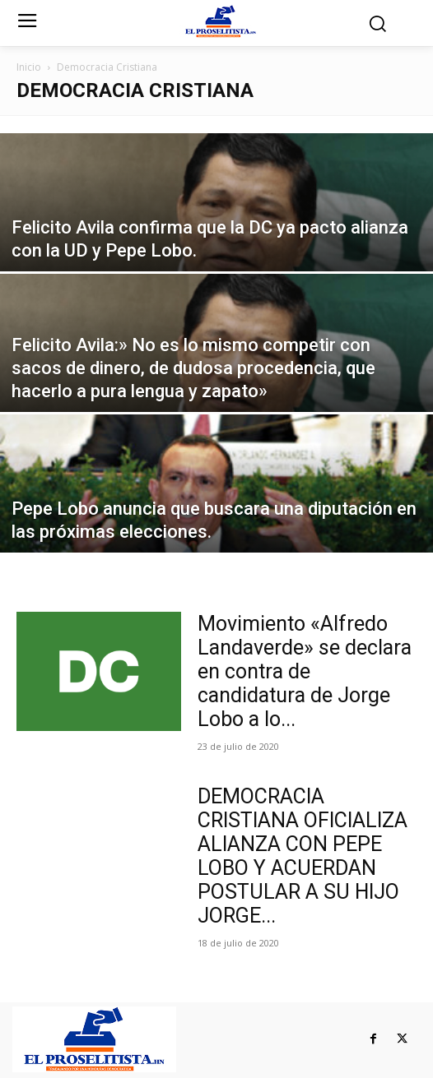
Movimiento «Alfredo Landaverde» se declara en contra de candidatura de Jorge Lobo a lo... (305, 671)
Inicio (28, 67)
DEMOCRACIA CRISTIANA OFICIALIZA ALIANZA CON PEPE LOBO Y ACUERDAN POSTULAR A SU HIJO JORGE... (302, 856)
